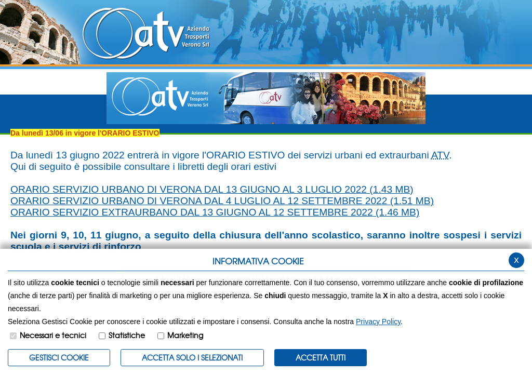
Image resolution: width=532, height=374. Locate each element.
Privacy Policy (378, 321)
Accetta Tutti (320, 357)
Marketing (185, 335)
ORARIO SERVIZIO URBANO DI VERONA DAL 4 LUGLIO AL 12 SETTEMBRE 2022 (222, 200)
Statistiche (127, 335)
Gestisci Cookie (59, 357)
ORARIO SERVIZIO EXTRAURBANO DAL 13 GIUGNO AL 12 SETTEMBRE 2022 (214, 212)
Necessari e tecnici (53, 335)
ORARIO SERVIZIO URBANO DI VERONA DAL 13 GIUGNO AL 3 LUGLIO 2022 (212, 189)
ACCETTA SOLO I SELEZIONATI (192, 357)
